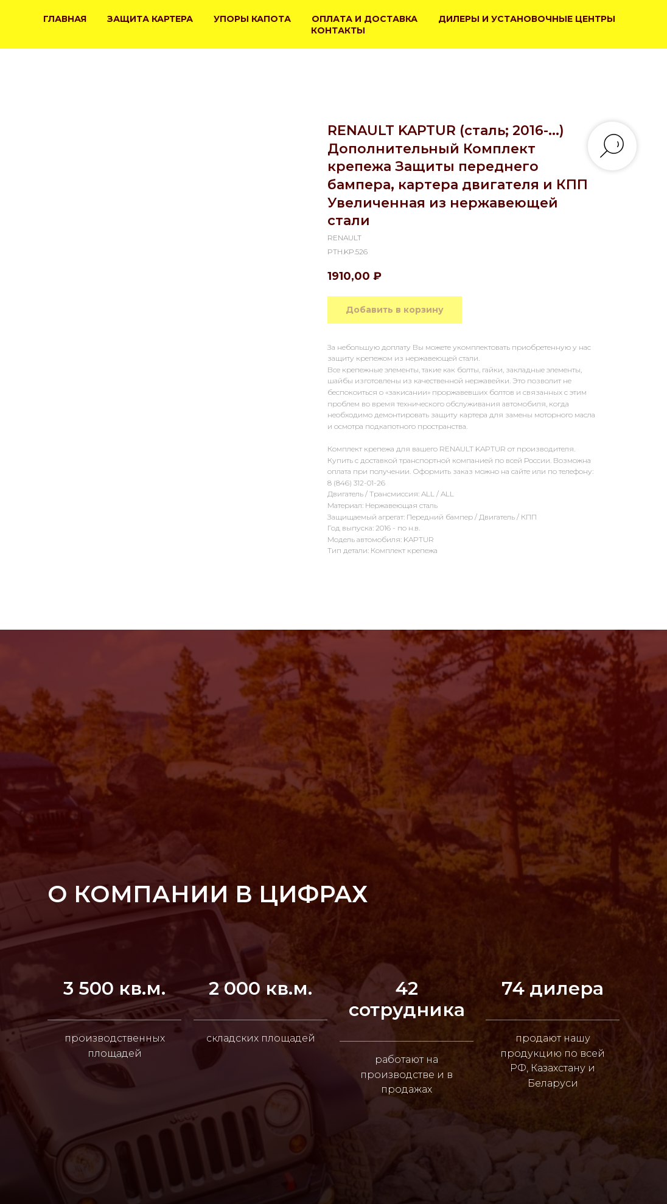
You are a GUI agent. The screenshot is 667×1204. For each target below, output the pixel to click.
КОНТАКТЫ (338, 30)
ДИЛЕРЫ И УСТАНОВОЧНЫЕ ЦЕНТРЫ (526, 18)
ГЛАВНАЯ (64, 18)
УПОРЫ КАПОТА (252, 18)
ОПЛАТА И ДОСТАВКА (364, 18)
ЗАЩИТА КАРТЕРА (150, 18)
